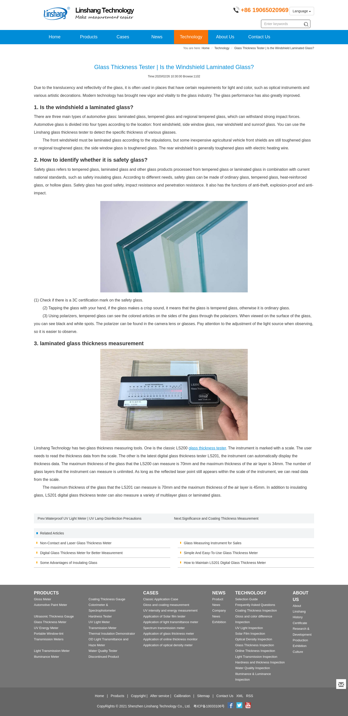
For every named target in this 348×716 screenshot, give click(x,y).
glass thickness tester (207, 448)
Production (300, 640)
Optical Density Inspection (253, 639)
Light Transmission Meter (52, 651)
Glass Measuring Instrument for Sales (212, 543)
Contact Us (259, 36)
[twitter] (239, 706)
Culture (298, 652)
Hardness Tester (100, 616)
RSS (249, 696)
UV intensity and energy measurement (170, 610)
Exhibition (219, 622)
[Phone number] (261, 11)
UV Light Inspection (249, 628)
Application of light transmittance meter (170, 622)
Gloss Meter (42, 599)
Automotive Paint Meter (50, 605)
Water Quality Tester (102, 651)
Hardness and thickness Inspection (260, 662)
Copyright (138, 696)
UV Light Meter (99, 622)
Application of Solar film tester (164, 616)
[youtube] (248, 706)
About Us (225, 36)
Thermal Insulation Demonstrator (111, 633)
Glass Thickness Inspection (254, 645)
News (156, 36)
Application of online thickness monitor (170, 639)
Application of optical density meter (168, 645)
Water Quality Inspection (252, 668)
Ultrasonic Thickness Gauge (54, 616)
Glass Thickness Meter (50, 622)
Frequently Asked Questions (255, 605)
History (298, 617)
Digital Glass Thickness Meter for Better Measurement (81, 553)
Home (54, 36)
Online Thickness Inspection (255, 651)
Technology (191, 36)
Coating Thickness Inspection (256, 610)
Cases (122, 36)
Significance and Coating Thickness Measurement (220, 518)
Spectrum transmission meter (164, 628)
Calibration (182, 696)
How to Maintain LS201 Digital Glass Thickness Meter (225, 563)
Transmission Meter (102, 628)
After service (159, 696)
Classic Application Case (160, 599)
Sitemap (203, 696)
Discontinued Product (103, 657)
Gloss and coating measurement (166, 605)
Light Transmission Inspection (256, 657)
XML (239, 696)
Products (89, 36)
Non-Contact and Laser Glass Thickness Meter (76, 543)
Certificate (300, 623)
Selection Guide (246, 599)
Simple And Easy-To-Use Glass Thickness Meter (221, 553)
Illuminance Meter (46, 657)
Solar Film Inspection (250, 633)
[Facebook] (230, 706)
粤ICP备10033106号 (209, 706)
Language (302, 11)
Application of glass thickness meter (168, 633)
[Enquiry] (341, 684)
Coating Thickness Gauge (106, 599)
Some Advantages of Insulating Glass (68, 563)
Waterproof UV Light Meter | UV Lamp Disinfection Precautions (94, 518)
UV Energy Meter (46, 628)
